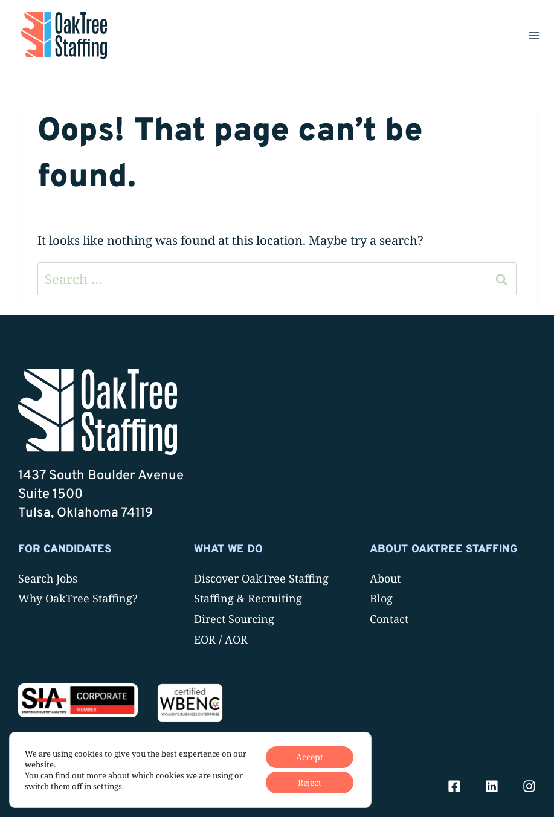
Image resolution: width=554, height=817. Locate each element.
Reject (309, 782)
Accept (309, 757)
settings (107, 786)
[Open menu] (534, 35)
